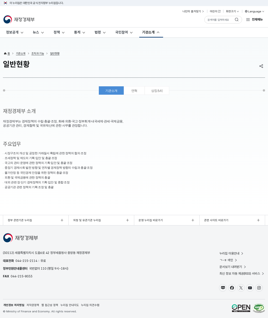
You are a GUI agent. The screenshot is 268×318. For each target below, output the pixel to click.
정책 (57, 32)
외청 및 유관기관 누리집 (87, 220)
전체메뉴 (257, 19)
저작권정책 (33, 305)
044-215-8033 (21, 276)
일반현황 (54, 53)
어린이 (215, 11)
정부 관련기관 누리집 (20, 220)
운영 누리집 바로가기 (151, 220)
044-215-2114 (26, 261)
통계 (77, 32)
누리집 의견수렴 (90, 305)
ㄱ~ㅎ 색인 (228, 260)
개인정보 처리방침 (13, 305)
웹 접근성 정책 (49, 305)
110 (43, 268)
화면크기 (232, 11)
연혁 (134, 90)
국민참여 (121, 32)
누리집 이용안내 (231, 253)
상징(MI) (157, 90)
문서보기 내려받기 (233, 267)
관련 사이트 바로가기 (216, 220)
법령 (98, 32)
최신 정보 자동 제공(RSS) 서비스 (242, 273)
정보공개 (12, 32)
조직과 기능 (37, 53)
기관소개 (148, 32)
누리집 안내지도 (70, 305)
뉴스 (36, 32)
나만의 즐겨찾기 (193, 11)
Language (254, 11)
